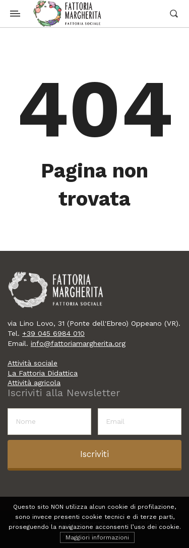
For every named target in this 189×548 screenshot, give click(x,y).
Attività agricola (34, 383)
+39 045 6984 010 (53, 333)
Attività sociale (32, 363)
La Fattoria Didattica (43, 373)
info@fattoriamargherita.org (78, 343)
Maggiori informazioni (97, 537)
